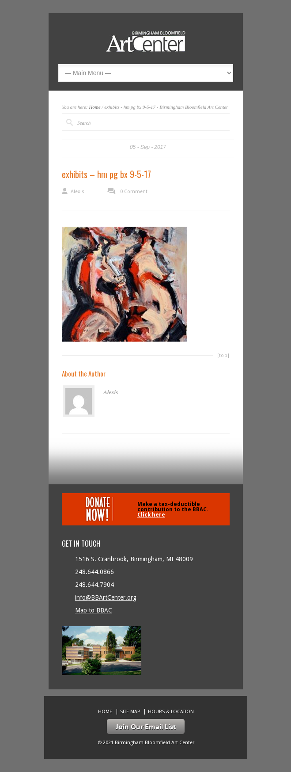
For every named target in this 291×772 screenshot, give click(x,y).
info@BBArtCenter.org (105, 597)
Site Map (130, 712)
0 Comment (133, 191)
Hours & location (171, 712)
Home (94, 107)
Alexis (77, 191)
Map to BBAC (93, 610)
